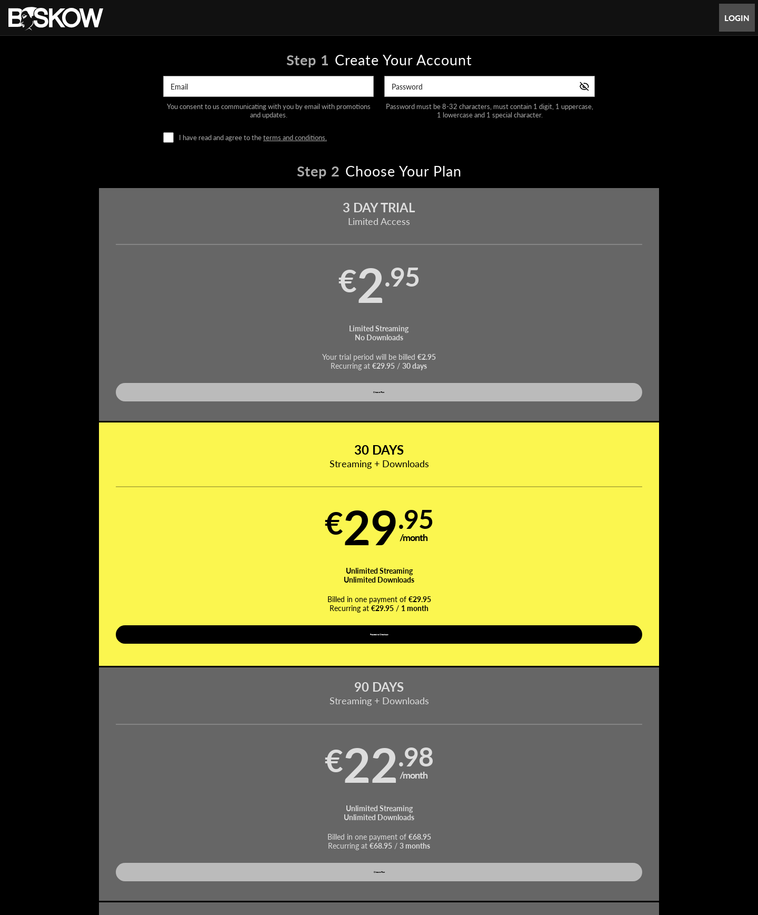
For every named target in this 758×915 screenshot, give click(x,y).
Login (737, 18)
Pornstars (379, 796)
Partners (485, 796)
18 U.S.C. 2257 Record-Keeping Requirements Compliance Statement (509, 821)
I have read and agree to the (253, 137)
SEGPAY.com (453, 848)
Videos (303, 796)
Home (270, 796)
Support (221, 821)
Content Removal (588, 848)
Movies (339, 796)
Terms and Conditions (273, 821)
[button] (132, 314)
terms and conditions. (295, 137)
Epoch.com (193, 848)
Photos (418, 796)
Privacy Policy (333, 821)
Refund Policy (382, 821)
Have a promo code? (645, 455)
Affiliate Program (176, 821)
